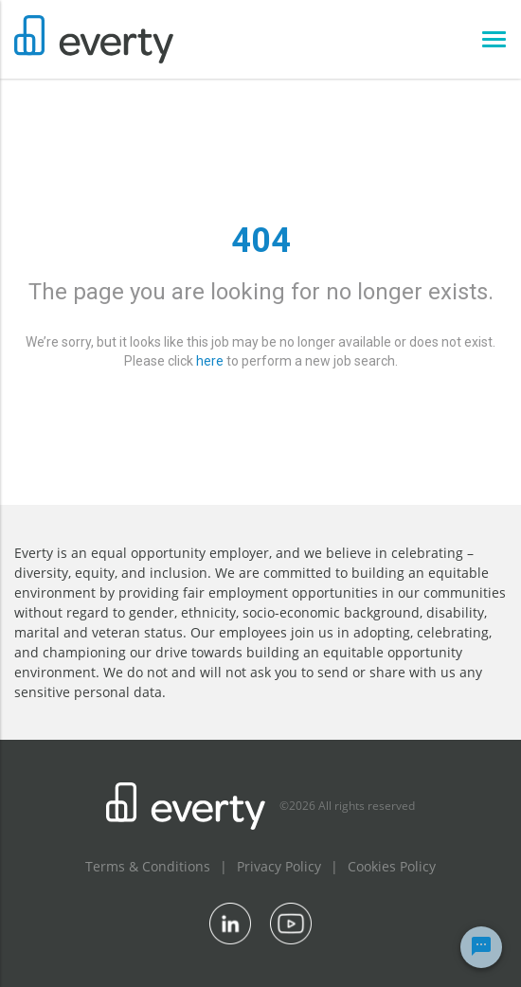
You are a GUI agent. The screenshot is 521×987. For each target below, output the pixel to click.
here (210, 360)
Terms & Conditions (147, 866)
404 (261, 240)
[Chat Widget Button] (481, 947)
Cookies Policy (392, 866)
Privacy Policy (279, 866)
